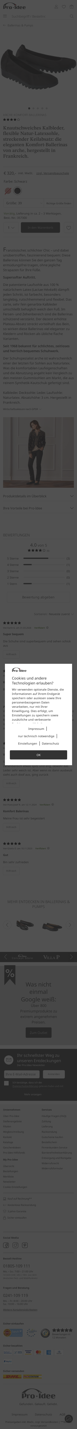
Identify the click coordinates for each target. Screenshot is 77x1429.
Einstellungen (27, 743)
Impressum (36, 729)
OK (39, 755)
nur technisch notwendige (36, 736)
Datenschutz (50, 743)
